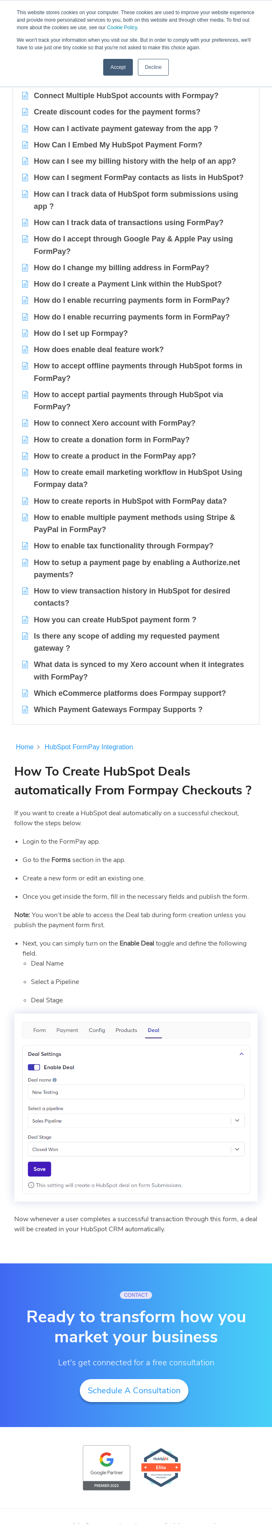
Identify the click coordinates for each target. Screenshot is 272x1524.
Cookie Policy (122, 27)
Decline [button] (153, 67)
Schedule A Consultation (134, 1390)
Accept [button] (118, 67)
